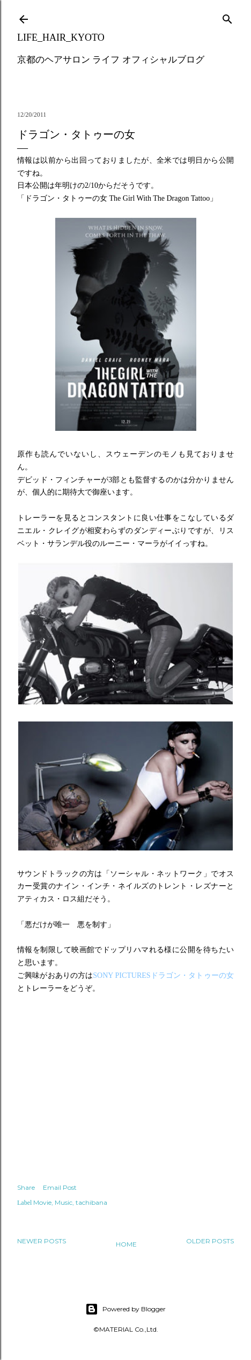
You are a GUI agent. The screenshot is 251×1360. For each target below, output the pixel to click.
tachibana (91, 1202)
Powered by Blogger (125, 1309)
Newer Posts (41, 1241)
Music (63, 1202)
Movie (42, 1202)
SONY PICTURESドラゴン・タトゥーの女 (163, 975)
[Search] (227, 16)
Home (126, 1244)
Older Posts (210, 1241)
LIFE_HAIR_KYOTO (61, 37)
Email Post (60, 1187)
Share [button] (26, 1187)
